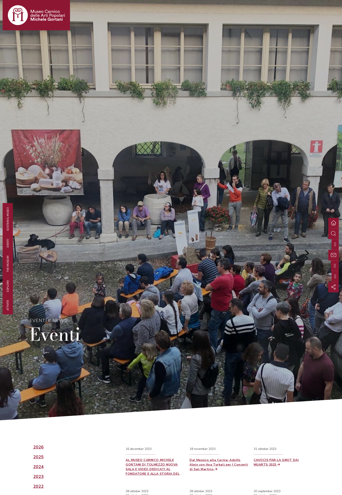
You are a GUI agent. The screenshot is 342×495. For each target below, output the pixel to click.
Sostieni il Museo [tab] (8, 219)
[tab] (335, 244)
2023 (38, 477)
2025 (38, 457)
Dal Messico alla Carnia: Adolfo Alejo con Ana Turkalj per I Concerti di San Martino (219, 464)
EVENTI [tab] (8, 243)
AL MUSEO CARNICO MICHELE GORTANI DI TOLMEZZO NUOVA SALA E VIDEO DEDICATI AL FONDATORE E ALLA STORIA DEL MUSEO (153, 469)
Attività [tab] (8, 305)
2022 (38, 486)
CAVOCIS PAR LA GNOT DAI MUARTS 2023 (276, 462)
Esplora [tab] (8, 286)
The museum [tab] (8, 263)
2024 (38, 467)
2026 (38, 447)
